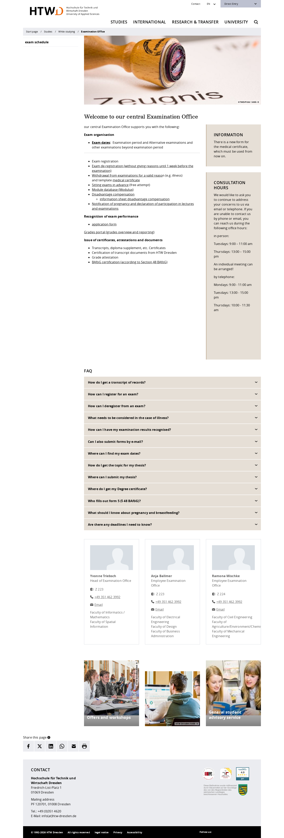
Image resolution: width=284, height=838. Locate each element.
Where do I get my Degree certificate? (117, 489)
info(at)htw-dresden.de (59, 816)
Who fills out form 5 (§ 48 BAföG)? (114, 501)
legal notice (102, 832)
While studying (66, 31)
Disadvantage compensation (113, 194)
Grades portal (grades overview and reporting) (119, 232)
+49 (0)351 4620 (49, 811)
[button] (48, 737)
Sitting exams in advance (110, 185)
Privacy (117, 832)
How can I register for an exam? (113, 394)
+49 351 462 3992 (107, 597)
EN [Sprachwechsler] (208, 3)
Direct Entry (231, 3)
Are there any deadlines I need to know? (120, 524)
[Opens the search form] (256, 22)
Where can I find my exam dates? (114, 453)
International (149, 22)
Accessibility (134, 832)
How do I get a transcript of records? (117, 382)
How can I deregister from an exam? (116, 406)
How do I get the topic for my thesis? (117, 465)
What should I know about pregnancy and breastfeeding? (133, 513)
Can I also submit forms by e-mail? (115, 441)
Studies (119, 22)
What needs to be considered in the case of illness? (128, 418)
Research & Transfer (195, 22)
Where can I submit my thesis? (112, 477)
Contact (195, 3)
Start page (32, 31)
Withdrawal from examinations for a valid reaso (127, 175)
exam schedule (37, 42)
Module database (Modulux (112, 189)
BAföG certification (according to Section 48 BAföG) (129, 262)
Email (98, 605)
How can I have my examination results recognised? (129, 429)
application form (104, 224)
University (236, 22)
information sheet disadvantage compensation (135, 199)
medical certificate (126, 180)
